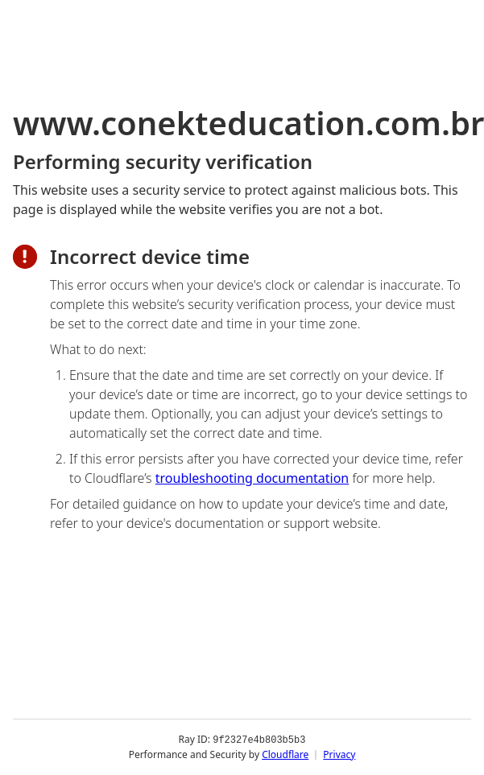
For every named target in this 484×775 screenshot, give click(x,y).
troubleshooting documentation (252, 478)
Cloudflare (285, 754)
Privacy (339, 754)
